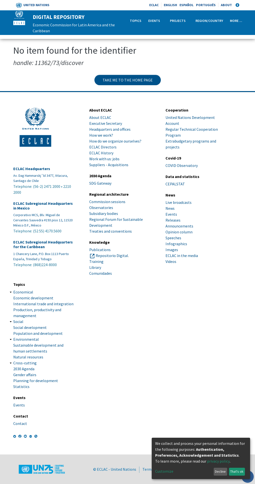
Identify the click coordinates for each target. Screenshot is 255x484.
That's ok (236, 471)
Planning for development (35, 380)
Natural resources (28, 357)
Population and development (38, 333)
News (170, 208)
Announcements (179, 226)
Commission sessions (107, 201)
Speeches (173, 237)
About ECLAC (100, 117)
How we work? (101, 135)
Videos (170, 261)
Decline (220, 471)
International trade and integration (43, 303)
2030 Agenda (23, 368)
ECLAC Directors (103, 147)
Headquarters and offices (110, 129)
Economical (23, 292)
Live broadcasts (178, 202)
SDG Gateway (100, 183)
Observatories (101, 207)
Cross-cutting (25, 362)
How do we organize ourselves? (115, 141)
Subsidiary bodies (103, 213)
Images (171, 249)
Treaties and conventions (110, 231)
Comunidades (100, 273)
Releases (172, 220)
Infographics (176, 243)
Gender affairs (24, 374)
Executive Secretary (105, 123)
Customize (164, 471)
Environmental (26, 339)
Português (206, 5)
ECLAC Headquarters (31, 168)
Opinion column (179, 231)
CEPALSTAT (175, 183)
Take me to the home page (128, 80)
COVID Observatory (181, 165)
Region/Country (209, 20)
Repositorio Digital (112, 255)
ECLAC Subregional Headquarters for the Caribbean (43, 244)
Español (187, 5)
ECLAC (154, 5)
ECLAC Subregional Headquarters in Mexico (43, 205)
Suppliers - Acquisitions (108, 164)
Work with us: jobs (104, 158)
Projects (178, 20)
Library (95, 267)
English (170, 5)
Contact (20, 423)
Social (18, 321)
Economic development (33, 297)
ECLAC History (101, 152)
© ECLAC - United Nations (114, 469)
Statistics (21, 386)
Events (154, 20)
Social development (30, 327)
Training (96, 261)
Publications (100, 249)
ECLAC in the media (181, 255)
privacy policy (218, 461)
